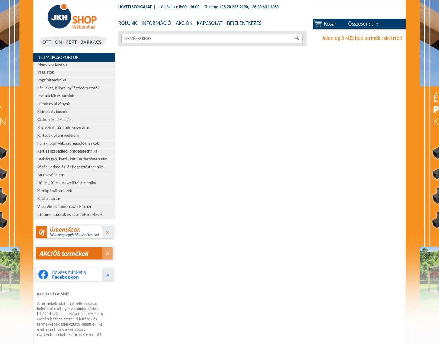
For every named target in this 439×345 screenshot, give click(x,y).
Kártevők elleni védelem (58, 135)
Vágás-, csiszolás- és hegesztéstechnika (70, 167)
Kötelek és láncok (52, 111)
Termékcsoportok (58, 57)
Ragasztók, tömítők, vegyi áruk (63, 127)
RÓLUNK (127, 23)
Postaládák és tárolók (55, 95)
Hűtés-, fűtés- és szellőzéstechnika (66, 182)
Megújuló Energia (52, 64)
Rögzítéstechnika (51, 80)
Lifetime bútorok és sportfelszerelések (70, 214)
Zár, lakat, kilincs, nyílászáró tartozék (68, 88)
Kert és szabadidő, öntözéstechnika (67, 151)
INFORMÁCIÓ (156, 23)
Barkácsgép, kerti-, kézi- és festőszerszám (72, 159)
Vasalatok (45, 72)
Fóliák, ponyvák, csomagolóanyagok (68, 143)
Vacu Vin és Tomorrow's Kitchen (64, 206)
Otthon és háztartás (54, 119)
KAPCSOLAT (209, 23)
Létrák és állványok (53, 103)
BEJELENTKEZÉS (244, 23)
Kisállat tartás (48, 198)
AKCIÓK (184, 23)
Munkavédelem (50, 175)
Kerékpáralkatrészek (54, 190)
